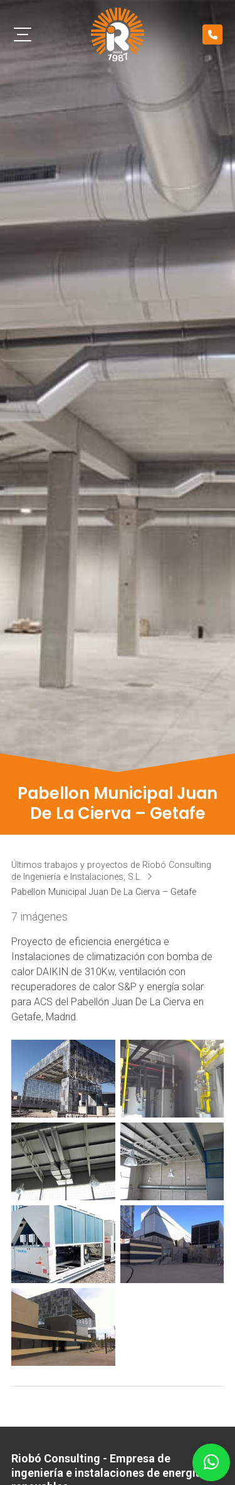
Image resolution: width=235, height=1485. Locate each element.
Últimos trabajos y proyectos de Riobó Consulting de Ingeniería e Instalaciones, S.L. (111, 871)
